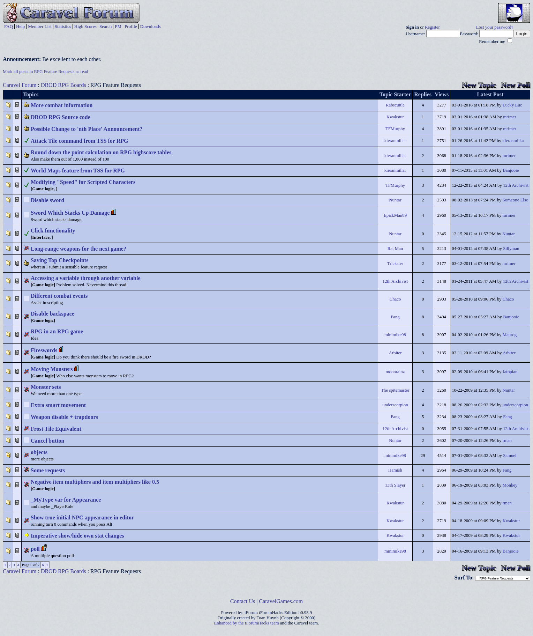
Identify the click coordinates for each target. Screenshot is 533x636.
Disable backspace (52, 314)
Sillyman (511, 248)
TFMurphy (395, 128)
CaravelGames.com (281, 601)
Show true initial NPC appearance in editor (82, 517)
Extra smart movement (58, 405)
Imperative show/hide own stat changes (77, 536)
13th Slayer (395, 485)
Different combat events (59, 296)
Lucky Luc (512, 105)
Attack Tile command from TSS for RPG (79, 141)
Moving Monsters (52, 369)
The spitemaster (395, 390)
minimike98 (395, 334)
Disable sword (47, 200)
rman (507, 440)
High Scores (85, 26)
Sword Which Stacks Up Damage (70, 213)
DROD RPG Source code (60, 117)
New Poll (515, 85)
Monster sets (46, 387)
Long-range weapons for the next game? (78, 249)
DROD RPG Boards (63, 85)
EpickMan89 (395, 215)
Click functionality (53, 231)
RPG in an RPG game (57, 331)
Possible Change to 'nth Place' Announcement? (86, 129)
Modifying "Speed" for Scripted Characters (83, 182)
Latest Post (490, 94)
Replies (422, 94)
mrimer (509, 116)
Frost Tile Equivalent (56, 429)
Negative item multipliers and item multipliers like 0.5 (95, 482)
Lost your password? (494, 27)
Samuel (509, 455)
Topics (30, 94)
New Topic (479, 85)
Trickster (395, 263)
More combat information (61, 105)
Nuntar (395, 200)
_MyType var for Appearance (66, 500)
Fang (395, 317)
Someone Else (515, 200)
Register (432, 27)
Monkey (510, 485)
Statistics (63, 26)
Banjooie (511, 170)
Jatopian (510, 371)
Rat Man (395, 248)
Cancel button (47, 441)
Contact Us (242, 601)
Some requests (48, 470)
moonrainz (395, 371)
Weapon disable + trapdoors (64, 417)
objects (39, 452)
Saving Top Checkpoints (59, 260)
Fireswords (44, 350)
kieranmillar (395, 140)
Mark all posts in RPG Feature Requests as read (45, 71)
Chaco (395, 299)
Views (442, 94)
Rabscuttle (395, 105)
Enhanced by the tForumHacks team (246, 623)
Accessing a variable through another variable (86, 278)
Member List (40, 26)
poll (35, 549)
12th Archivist (515, 185)
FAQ (8, 26)
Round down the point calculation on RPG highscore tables (101, 152)
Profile (131, 26)
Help (20, 26)
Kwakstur (395, 116)
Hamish (395, 470)
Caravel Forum (19, 85)
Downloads (150, 26)
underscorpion (395, 404)
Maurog (510, 334)
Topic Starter (395, 94)
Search (105, 26)
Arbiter (395, 352)
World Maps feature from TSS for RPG (78, 170)
